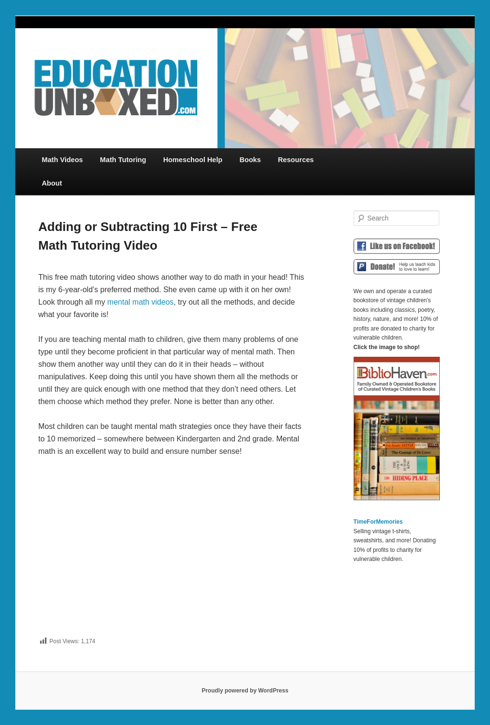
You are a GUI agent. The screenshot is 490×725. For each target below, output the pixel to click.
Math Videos (62, 160)
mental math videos (140, 302)
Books (250, 160)
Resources (296, 160)
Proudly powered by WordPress (244, 690)
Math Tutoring (123, 160)
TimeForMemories (378, 521)
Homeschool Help (193, 160)
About (52, 183)
